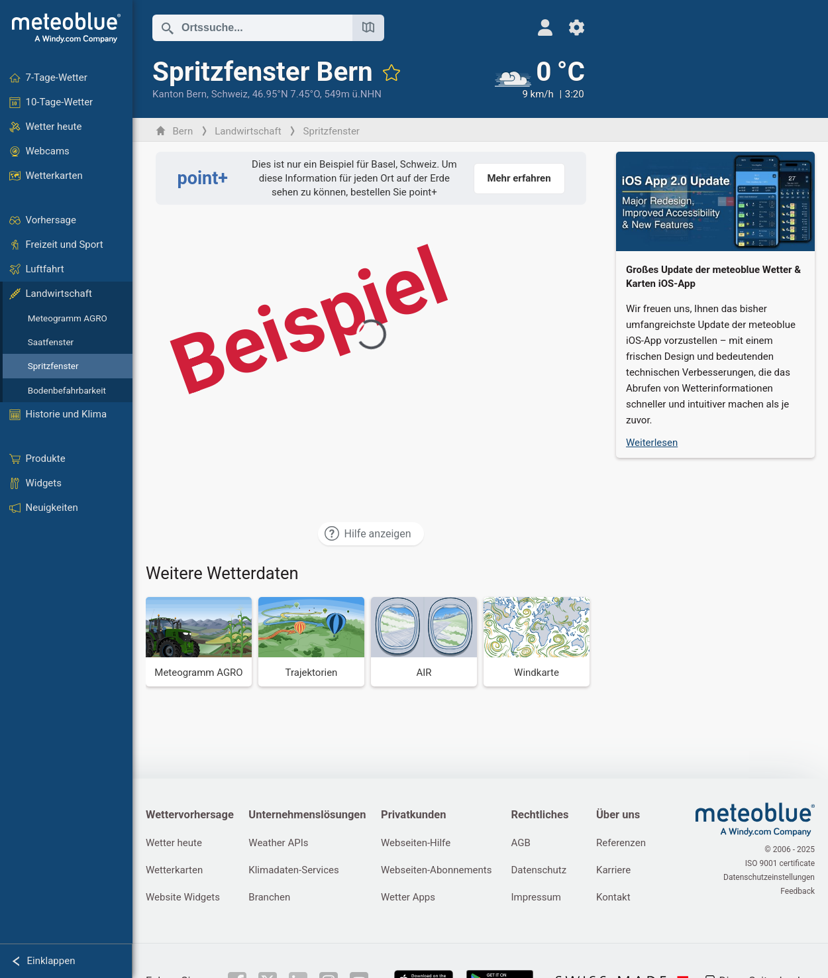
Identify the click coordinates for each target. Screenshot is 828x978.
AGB (521, 843)
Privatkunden (413, 814)
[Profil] (545, 27)
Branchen (269, 897)
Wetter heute (174, 843)
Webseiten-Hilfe (415, 843)
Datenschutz (539, 870)
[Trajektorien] (311, 641)
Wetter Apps (408, 897)
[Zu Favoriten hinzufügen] (391, 72)
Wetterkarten (174, 870)
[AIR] (424, 641)
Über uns (618, 814)
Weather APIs (278, 843)
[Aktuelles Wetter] (540, 79)
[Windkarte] (537, 641)
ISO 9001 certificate (780, 863)
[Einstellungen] (576, 27)
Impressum (536, 897)
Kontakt (613, 897)
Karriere (613, 870)
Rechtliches (540, 814)
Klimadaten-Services (293, 870)
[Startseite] (66, 28)
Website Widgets (183, 897)
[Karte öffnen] (368, 28)
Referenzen (621, 843)
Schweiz (229, 94)
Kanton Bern (179, 94)
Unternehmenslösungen (307, 814)
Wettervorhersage (190, 814)
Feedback (797, 891)
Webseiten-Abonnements (436, 870)
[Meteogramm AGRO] (199, 641)
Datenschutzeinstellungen (769, 877)
